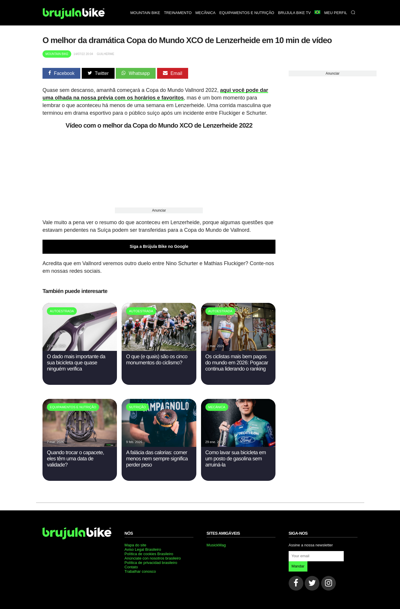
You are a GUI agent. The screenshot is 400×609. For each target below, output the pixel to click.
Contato (131, 567)
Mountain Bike (56, 54)
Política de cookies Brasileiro (149, 554)
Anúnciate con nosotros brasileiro (153, 558)
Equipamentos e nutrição (246, 13)
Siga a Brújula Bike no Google (159, 246)
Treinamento (177, 13)
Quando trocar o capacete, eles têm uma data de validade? (75, 459)
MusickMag (216, 545)
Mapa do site (135, 545)
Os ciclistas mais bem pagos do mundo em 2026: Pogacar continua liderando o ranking (236, 363)
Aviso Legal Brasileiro (143, 549)
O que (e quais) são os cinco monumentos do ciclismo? (156, 360)
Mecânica (205, 13)
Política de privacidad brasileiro (151, 562)
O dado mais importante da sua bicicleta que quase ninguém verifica (76, 363)
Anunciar (159, 210)
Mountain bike (145, 13)
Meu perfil (335, 13)
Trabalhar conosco (140, 571)
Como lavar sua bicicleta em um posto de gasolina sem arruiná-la (235, 459)
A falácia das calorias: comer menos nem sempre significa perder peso (157, 459)
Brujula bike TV (294, 13)
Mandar (298, 566)
